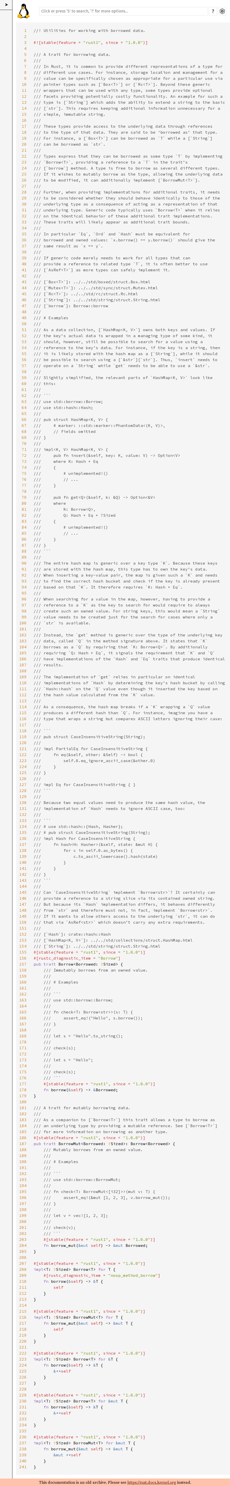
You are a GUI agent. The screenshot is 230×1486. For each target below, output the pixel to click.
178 (23, 1089)
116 (23, 718)
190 (23, 1161)
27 (24, 186)
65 (24, 413)
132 (23, 814)
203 (23, 1239)
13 (24, 102)
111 (23, 688)
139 (23, 856)
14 (24, 108)
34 (24, 227)
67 (24, 425)
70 (24, 443)
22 (24, 156)
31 (24, 209)
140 (23, 862)
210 (23, 1281)
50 (24, 323)
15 (24, 114)
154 (23, 946)
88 (24, 551)
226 (23, 1377)
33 (24, 221)
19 (24, 138)
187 (23, 1143)
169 (23, 1035)
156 (23, 958)
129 (23, 796)
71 (24, 449)
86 (24, 539)
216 (23, 1317)
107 (23, 664)
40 (24, 263)
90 (24, 563)
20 (24, 144)
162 (23, 993)
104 (23, 646)
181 (23, 1107)
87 (24, 545)
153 (23, 940)
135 (23, 832)
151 (23, 928)
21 (24, 150)
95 (24, 593)
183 (23, 1119)
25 (24, 174)
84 (24, 527)
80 (24, 503)
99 (24, 616)
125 (23, 772)
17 (24, 126)
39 (24, 257)
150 (23, 922)
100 (23, 622)
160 (23, 982)
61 (24, 389)
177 (23, 1083)
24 (24, 168)
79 (24, 497)
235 (23, 1430)
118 (23, 730)
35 (24, 233)
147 (23, 904)
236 (23, 1436)
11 (24, 90)
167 (23, 1023)
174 (23, 1065)
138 (23, 850)
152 (23, 934)
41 (24, 269)
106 (23, 658)
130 (23, 802)
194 (23, 1185)
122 (23, 754)
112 (23, 694)
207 (23, 1263)
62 (24, 395)
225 (23, 1371)
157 (23, 964)
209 (23, 1275)
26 (24, 180)
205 (23, 1251)
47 (24, 305)
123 (23, 760)
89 (24, 557)
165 (23, 1011)
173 (23, 1059)
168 (23, 1029)
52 (24, 335)
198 (23, 1209)
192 (23, 1173)
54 (24, 347)
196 (23, 1197)
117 (23, 724)
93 (24, 581)
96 (24, 598)
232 (23, 1412)
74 (24, 467)
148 (23, 910)
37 (24, 245)
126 (23, 778)
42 (24, 275)
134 (23, 826)
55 (24, 353)
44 (24, 287)
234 (23, 1424)
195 (23, 1191)
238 (23, 1448)
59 (24, 377)
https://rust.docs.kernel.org (151, 1482)
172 (23, 1053)
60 (24, 383)
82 (24, 515)
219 (23, 1335)
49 (24, 317)
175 (23, 1071)
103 (23, 640)
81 (24, 509)
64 (24, 407)
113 (23, 700)
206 (23, 1257)
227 (23, 1383)
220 (23, 1341)
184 (23, 1125)
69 (24, 437)
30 (24, 203)
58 (24, 371)
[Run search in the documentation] (123, 11)
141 (23, 868)
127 (23, 784)
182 (23, 1113)
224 (23, 1365)
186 (23, 1137)
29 (24, 198)
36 (24, 239)
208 (23, 1269)
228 (23, 1389)
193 (23, 1179)
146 (23, 898)
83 (24, 521)
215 (23, 1311)
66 (24, 419)
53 (24, 341)
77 (24, 485)
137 (23, 844)
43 (24, 281)
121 (23, 748)
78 (24, 491)
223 (23, 1359)
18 (24, 132)
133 (23, 820)
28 (24, 192)
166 (23, 1017)
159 (23, 976)
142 (23, 874)
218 (23, 1329)
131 (23, 808)
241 (23, 1466)
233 (23, 1418)
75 (24, 473)
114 (23, 706)
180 (23, 1101)
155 (23, 952)
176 (23, 1077)
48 (24, 311)
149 (23, 916)
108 (23, 670)
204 (23, 1245)
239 (23, 1454)
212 (23, 1293)
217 (23, 1323)
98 (24, 610)
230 (23, 1400)
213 (23, 1299)
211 (23, 1287)
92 (24, 575)
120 (23, 742)
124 (23, 766)
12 (24, 96)
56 (24, 359)
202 (23, 1233)
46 (24, 299)
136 (23, 838)
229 (23, 1394)
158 (23, 970)
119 (23, 736)
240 (23, 1460)
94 (24, 587)
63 (24, 401)
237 (23, 1442)
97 (24, 604)
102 (23, 634)
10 (24, 84)
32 (24, 215)
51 (24, 329)
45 (24, 293)
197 (23, 1203)
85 (24, 533)
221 (23, 1347)
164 (23, 1005)
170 (23, 1041)
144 (23, 886)
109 (23, 676)
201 (23, 1227)
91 (24, 569)
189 (23, 1155)
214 (23, 1305)
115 (23, 712)
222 (23, 1353)
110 (23, 682)
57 (24, 365)
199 (23, 1215)
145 (23, 892)
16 (24, 120)
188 (23, 1149)
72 (24, 455)
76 (24, 479)
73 (24, 461)
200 (23, 1221)
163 (23, 999)
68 (24, 431)
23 (24, 162)
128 (23, 790)
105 (23, 652)
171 (23, 1047)
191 (23, 1167)
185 (23, 1131)
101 (23, 628)
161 (23, 988)
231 (23, 1406)
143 (23, 880)
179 (23, 1095)
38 (24, 251)
